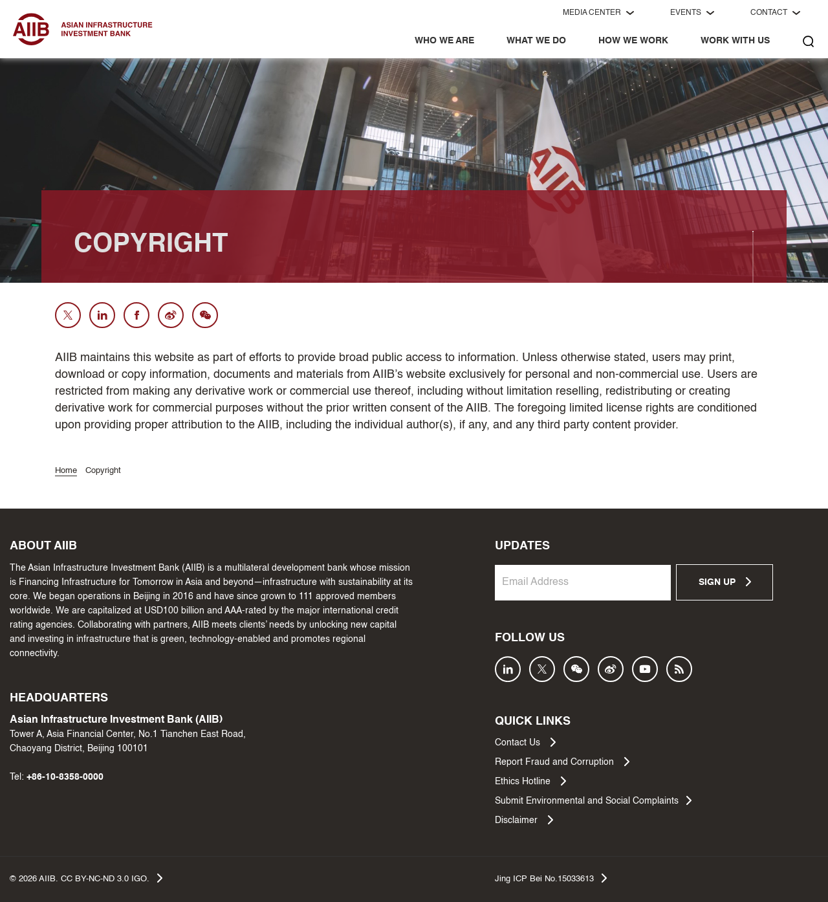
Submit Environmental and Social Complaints (593, 800)
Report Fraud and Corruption (562, 761)
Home (66, 471)
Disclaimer (524, 820)
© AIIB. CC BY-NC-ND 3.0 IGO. (86, 878)
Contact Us (525, 742)
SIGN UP (725, 582)
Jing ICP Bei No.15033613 (551, 878)
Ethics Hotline (530, 781)
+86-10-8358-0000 (65, 777)
